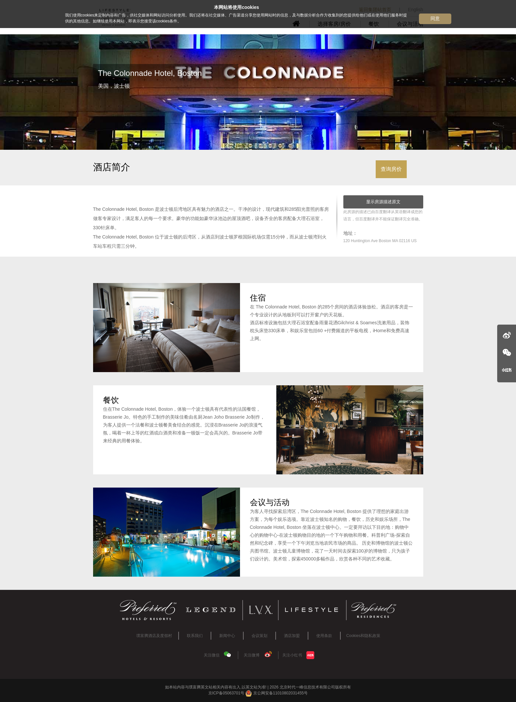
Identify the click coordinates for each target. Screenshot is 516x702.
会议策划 (259, 635)
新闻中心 (227, 635)
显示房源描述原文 (383, 201)
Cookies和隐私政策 (363, 635)
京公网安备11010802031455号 (276, 693)
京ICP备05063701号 (226, 693)
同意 (435, 18)
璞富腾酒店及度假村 (154, 635)
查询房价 (391, 169)
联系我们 (195, 635)
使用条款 (324, 635)
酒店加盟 (292, 635)
